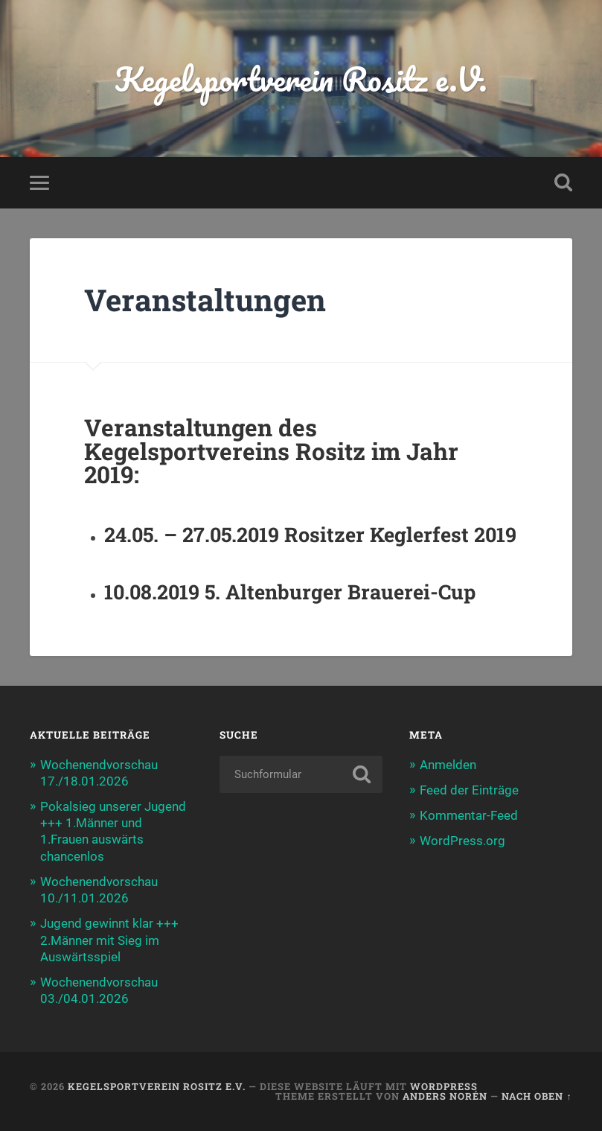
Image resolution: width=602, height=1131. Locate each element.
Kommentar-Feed (469, 815)
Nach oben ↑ (536, 1096)
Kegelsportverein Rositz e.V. (301, 78)
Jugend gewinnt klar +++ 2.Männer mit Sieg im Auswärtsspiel (109, 939)
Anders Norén (445, 1096)
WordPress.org (462, 840)
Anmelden (448, 764)
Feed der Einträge (469, 790)
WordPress (444, 1086)
